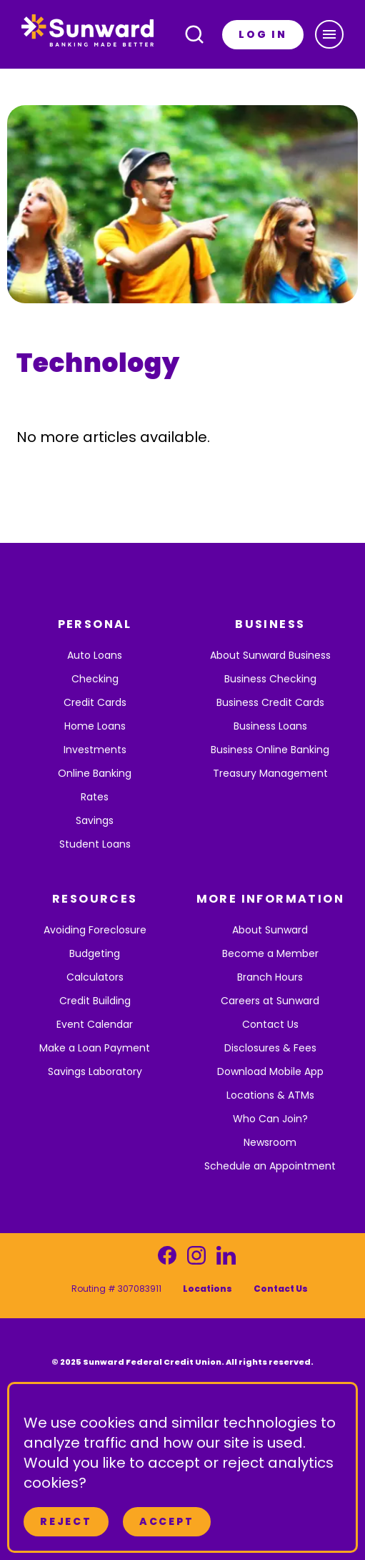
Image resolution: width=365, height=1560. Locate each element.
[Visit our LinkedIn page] (226, 1259)
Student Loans (95, 844)
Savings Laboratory (95, 1071)
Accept (166, 1521)
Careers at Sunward (270, 1001)
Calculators (95, 977)
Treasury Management (270, 773)
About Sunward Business (270, 655)
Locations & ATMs (270, 1095)
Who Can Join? (270, 1119)
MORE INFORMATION (270, 899)
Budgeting (94, 953)
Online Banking (94, 773)
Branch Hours (270, 977)
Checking (95, 679)
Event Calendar (94, 1024)
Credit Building (95, 1001)
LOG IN (263, 34)
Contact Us (270, 1024)
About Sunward (270, 930)
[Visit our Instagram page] (196, 1259)
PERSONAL (95, 624)
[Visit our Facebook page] (167, 1259)
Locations (207, 1288)
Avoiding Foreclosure (95, 930)
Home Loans (95, 726)
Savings (95, 820)
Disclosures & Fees (270, 1048)
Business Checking (270, 679)
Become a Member (270, 953)
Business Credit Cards (270, 702)
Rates (95, 797)
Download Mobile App (270, 1071)
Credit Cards (95, 702)
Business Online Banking (270, 749)
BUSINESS (270, 624)
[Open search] (194, 34)
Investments (95, 749)
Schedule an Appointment (270, 1166)
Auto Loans (94, 655)
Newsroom (270, 1142)
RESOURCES (95, 899)
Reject (66, 1521)
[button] (329, 34)
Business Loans (270, 726)
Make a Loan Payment (94, 1048)
